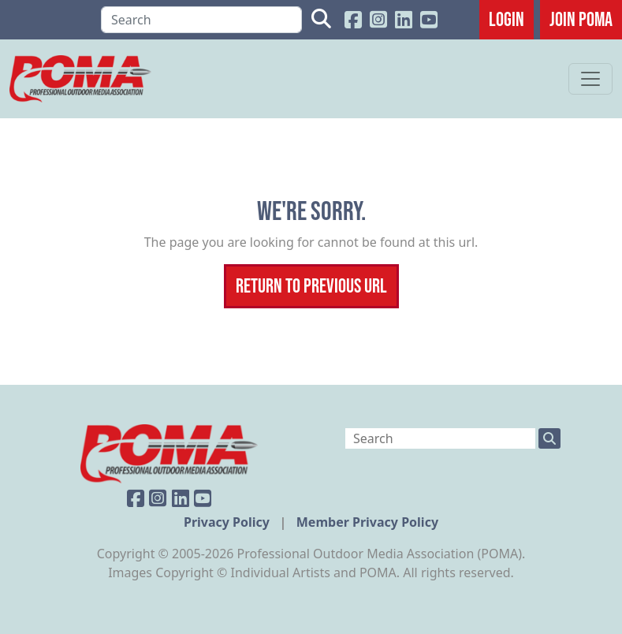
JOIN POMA (581, 19)
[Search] (201, 19)
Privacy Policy (228, 522)
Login (506, 19)
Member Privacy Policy (367, 522)
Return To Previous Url (311, 285)
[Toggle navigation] (590, 79)
